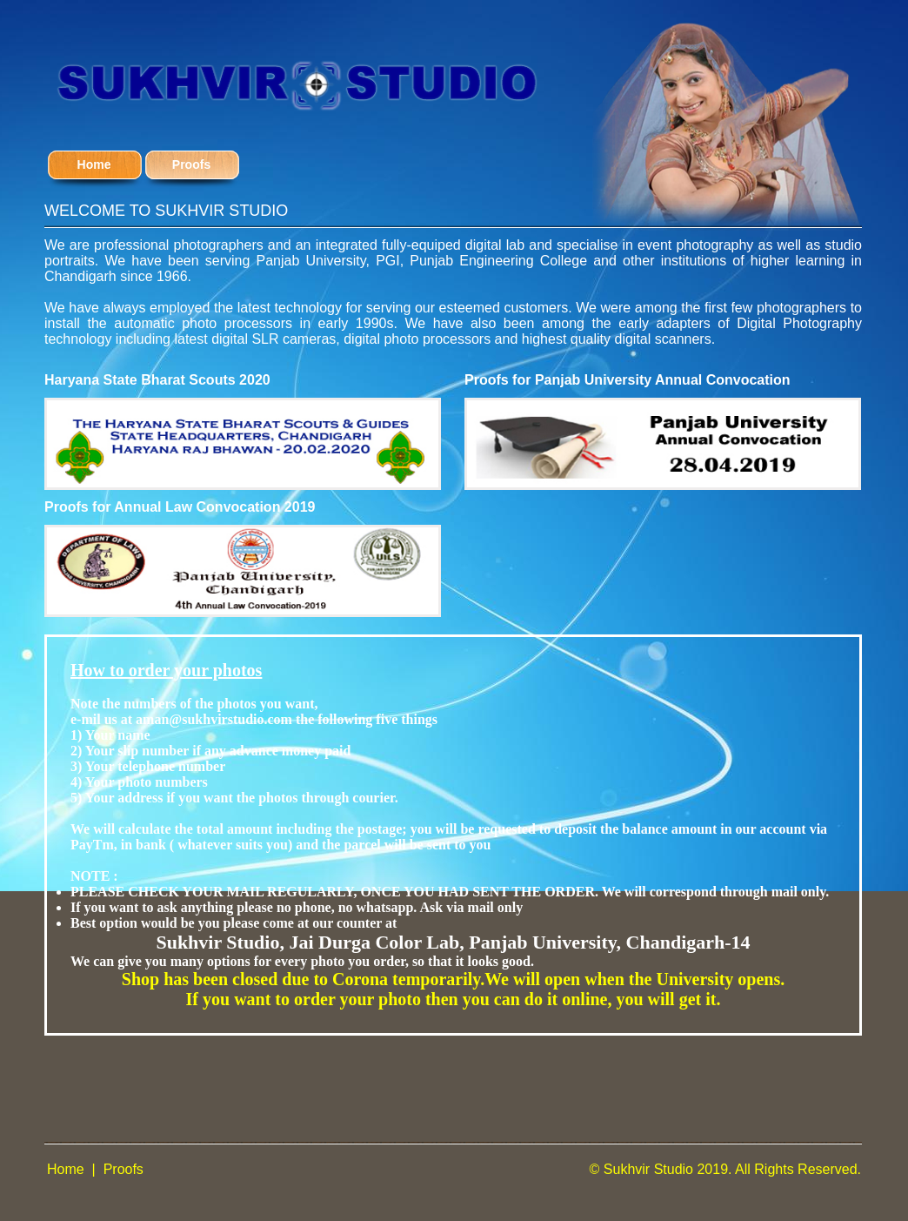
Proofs (123, 1169)
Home (65, 1169)
